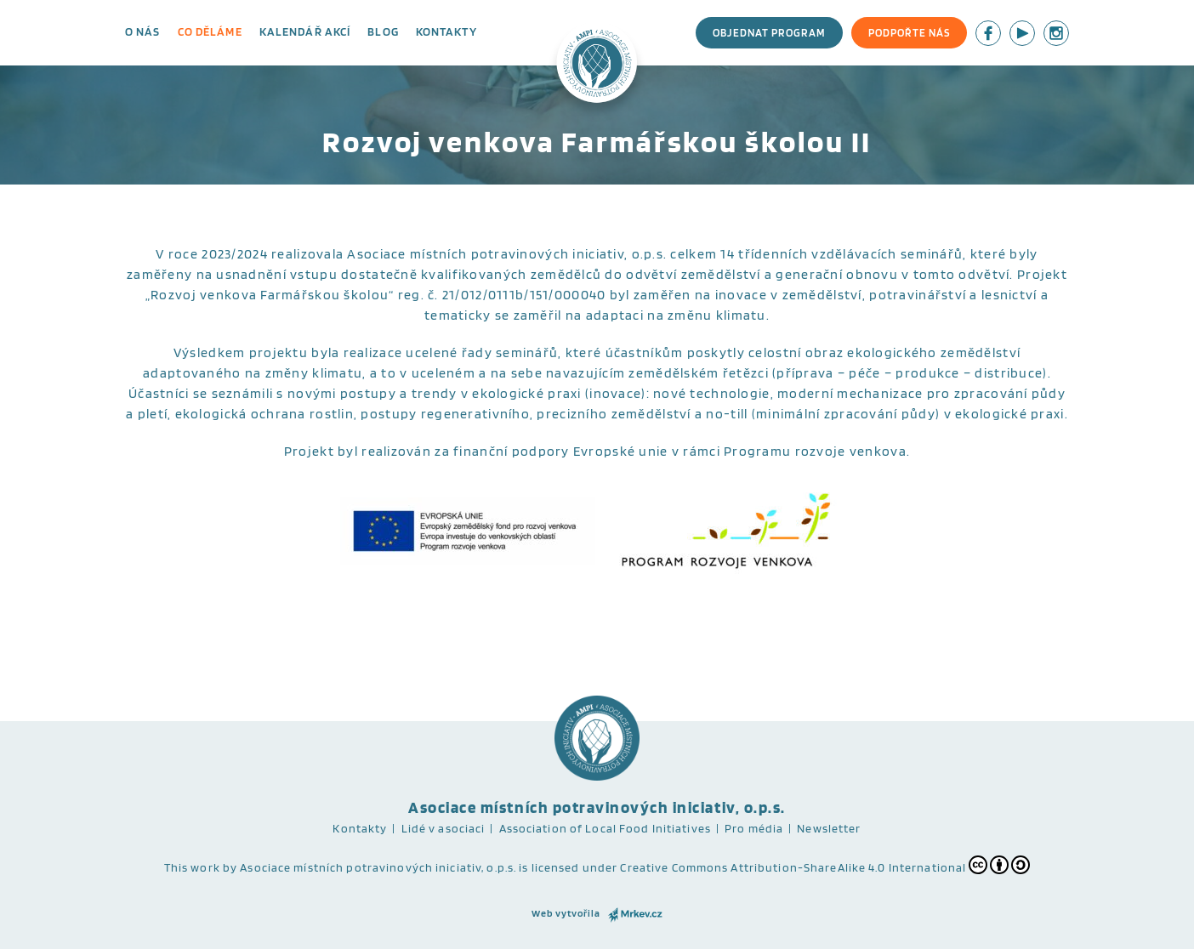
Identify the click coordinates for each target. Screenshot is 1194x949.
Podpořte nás (909, 32)
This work (192, 867)
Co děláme (210, 31)
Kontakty (446, 31)
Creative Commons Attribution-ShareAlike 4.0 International (825, 864)
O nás (143, 31)
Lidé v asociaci (443, 828)
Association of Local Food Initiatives (605, 828)
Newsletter (829, 828)
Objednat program (769, 32)
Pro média (754, 828)
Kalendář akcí (305, 31)
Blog (382, 31)
